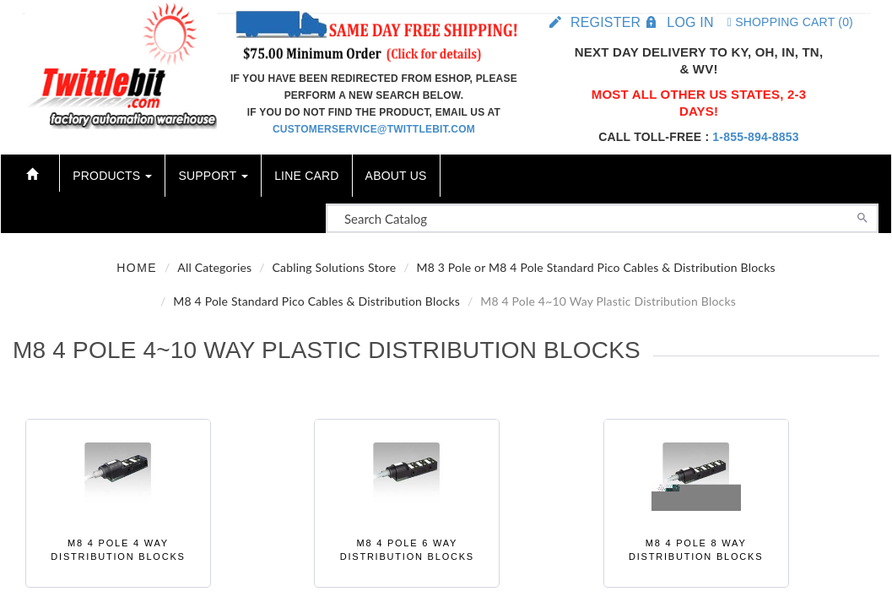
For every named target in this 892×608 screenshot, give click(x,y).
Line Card (306, 175)
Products (112, 175)
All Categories (214, 267)
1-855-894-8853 (755, 137)
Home (136, 267)
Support (213, 175)
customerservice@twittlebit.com (374, 129)
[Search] (862, 216)
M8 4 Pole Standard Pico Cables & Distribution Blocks (316, 301)
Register (605, 22)
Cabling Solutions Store (334, 267)
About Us (396, 175)
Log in (690, 22)
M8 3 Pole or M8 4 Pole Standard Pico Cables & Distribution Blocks (595, 267)
